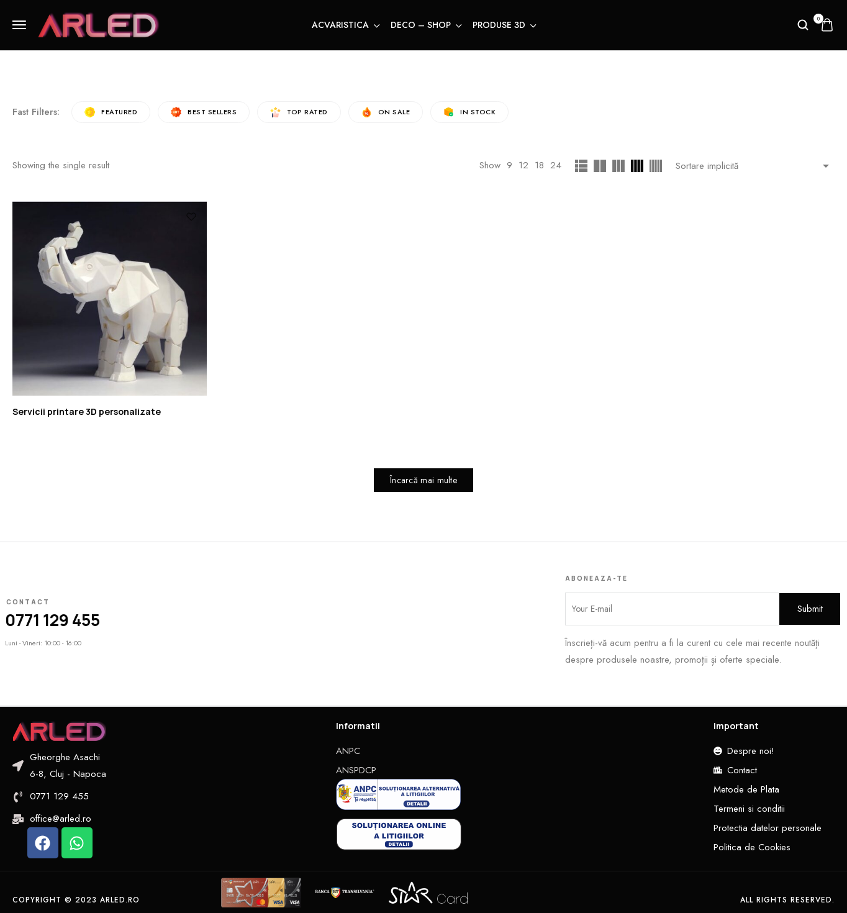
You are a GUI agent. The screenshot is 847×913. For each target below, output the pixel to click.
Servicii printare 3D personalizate (86, 411)
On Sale (385, 112)
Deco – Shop (425, 24)
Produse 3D (504, 24)
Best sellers (204, 112)
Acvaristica (345, 24)
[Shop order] (755, 166)
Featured (110, 112)
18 (539, 166)
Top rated (299, 112)
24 (555, 166)
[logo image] (99, 23)
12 (523, 166)
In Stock (469, 112)
